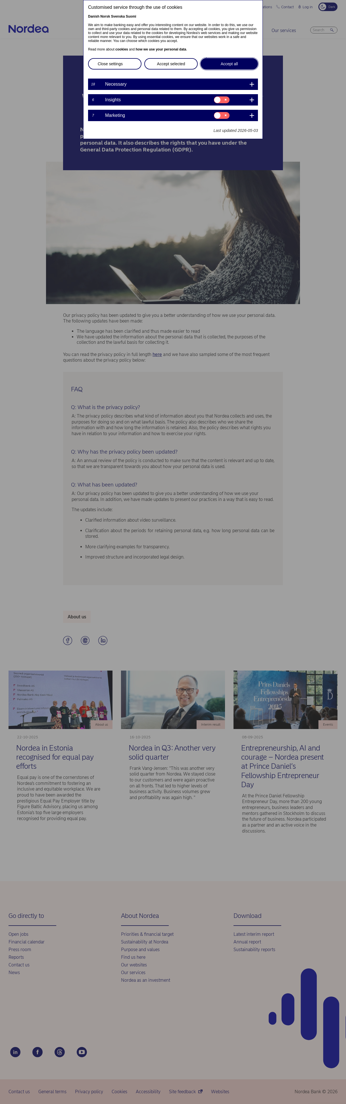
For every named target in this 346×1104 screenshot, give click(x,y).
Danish (93, 16)
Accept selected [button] (171, 64)
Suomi (131, 16)
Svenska (118, 16)
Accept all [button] (229, 64)
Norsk (105, 16)
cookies (121, 49)
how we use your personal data (161, 49)
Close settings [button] (110, 64)
